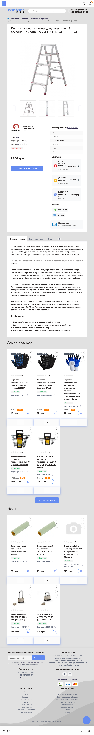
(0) (18, 144)
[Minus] (12, 422)
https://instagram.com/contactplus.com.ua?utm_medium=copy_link (70, 674)
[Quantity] (20, 422)
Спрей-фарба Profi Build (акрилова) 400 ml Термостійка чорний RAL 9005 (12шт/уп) (73, 551)
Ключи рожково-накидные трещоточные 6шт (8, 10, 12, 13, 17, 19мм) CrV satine (46, 462)
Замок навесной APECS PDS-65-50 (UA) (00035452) (45, 617)
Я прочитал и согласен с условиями (27, 663)
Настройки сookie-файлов (67, 694)
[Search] (30, 11)
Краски (26, 692)
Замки (26, 702)
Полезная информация (67, 692)
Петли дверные (26, 704)
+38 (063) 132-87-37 (79, 10)
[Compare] (30, 361)
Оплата (67, 710)
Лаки (26, 694)
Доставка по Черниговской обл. (67, 699)
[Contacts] (84, 3)
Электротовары (26, 712)
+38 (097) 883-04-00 (79, 12)
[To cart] (28, 413)
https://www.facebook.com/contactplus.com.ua (64, 674)
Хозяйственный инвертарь (26, 710)
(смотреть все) (72, 128)
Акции (67, 712)
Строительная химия (26, 699)
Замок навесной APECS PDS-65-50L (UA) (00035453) (19, 617)
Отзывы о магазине (68, 702)
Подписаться (38, 658)
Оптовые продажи (67, 707)
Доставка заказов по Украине (67, 697)
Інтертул (19, 137)
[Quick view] (30, 352)
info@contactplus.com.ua (67, 679)
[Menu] (4, 3)
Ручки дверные (26, 707)
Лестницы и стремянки (40, 19)
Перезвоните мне (26, 678)
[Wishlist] (30, 357)
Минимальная (63, 223)
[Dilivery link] (78, 166)
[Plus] (29, 422)
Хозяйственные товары (20, 19)
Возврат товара (67, 704)
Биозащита (26, 697)
